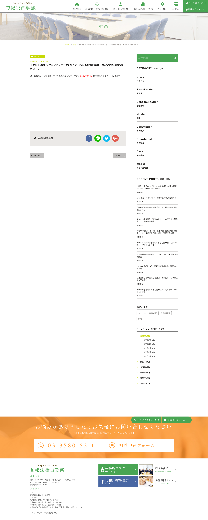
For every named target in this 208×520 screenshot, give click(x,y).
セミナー (46, 61)
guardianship (157, 141)
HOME (77, 9)
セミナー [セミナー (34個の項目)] (142, 313)
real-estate (157, 91)
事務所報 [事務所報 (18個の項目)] (153, 313)
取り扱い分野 (120, 9)
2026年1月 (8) (149, 356)
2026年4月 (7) (149, 344)
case (157, 153)
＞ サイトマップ (36, 513)
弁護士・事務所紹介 (97, 9)
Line (97, 138)
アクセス (163, 9)
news (157, 79)
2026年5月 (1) (149, 340)
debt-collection (157, 104)
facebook (89, 138)
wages (157, 166)
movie (36, 56)
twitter (106, 138)
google (115, 138)
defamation (157, 128)
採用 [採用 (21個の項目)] (140, 319)
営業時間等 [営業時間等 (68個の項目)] (165, 313)
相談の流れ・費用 (143, 9)
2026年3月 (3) (149, 348)
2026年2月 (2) (149, 352)
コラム (176, 9)
